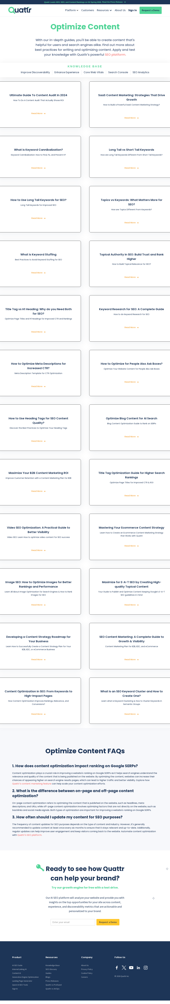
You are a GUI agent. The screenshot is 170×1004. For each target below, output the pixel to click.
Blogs (48, 977)
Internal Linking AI (19, 969)
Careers (84, 977)
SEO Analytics (141, 72)
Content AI (16, 973)
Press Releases (52, 981)
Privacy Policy (87, 969)
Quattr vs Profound (54, 985)
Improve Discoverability (35, 72)
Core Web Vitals (94, 72)
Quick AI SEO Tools (20, 985)
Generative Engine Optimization (25, 977)
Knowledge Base (53, 965)
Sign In (132, 10)
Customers (87, 10)
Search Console (118, 72)
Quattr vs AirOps (52, 988)
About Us (120, 10)
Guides (48, 973)
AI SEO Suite (17, 965)
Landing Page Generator (22, 981)
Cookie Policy (86, 973)
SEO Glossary (51, 969)
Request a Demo (150, 10)
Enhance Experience (66, 72)
